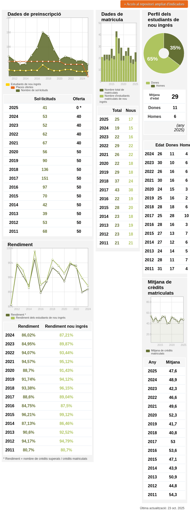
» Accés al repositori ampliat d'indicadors (154, 4)
